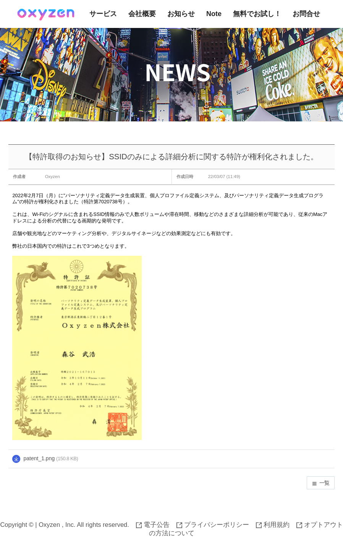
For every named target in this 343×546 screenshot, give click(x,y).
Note (214, 14)
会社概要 (142, 14)
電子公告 (153, 524)
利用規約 (273, 524)
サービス (103, 14)
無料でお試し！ (257, 14)
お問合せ (306, 14)
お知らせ (181, 14)
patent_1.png (39, 458)
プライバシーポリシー (212, 524)
